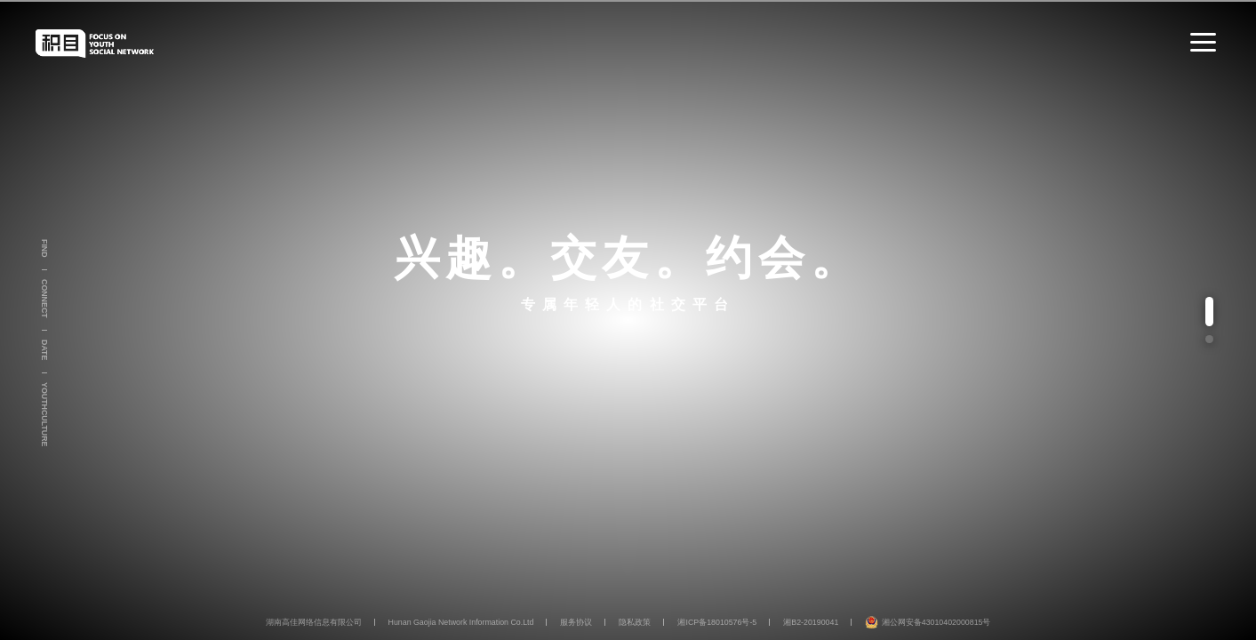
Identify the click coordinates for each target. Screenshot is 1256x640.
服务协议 (576, 622)
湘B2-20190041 (810, 622)
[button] (1209, 311)
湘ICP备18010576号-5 (716, 622)
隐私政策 (635, 622)
